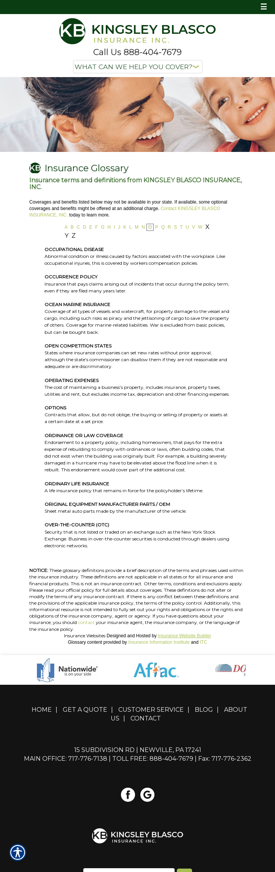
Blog (204, 709)
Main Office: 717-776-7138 (65, 758)
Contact (145, 718)
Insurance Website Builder (184, 635)
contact (86, 622)
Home (42, 709)
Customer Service (151, 709)
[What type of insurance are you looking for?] (137, 66)
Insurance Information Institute (158, 642)
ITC (203, 642)
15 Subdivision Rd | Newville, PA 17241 (137, 750)
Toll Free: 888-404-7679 (152, 758)
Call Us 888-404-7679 (137, 52)
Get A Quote (85, 709)
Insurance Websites (84, 635)
